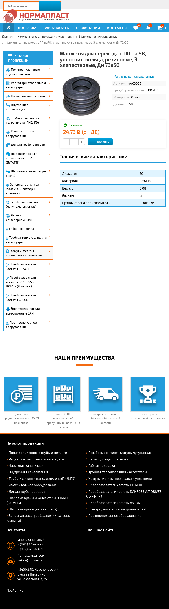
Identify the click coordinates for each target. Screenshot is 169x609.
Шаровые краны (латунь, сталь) (26, 173)
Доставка (27, 28)
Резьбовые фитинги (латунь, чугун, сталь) (22, 204)
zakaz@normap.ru (30, 560)
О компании (88, 28)
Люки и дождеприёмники (19, 217)
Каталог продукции (18, 58)
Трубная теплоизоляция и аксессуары (26, 240)
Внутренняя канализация (17, 107)
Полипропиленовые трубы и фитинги (23, 72)
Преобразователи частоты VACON (21, 297)
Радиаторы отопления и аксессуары (26, 85)
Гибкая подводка (20, 229)
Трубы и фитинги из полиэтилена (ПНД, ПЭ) (22, 120)
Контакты (117, 28)
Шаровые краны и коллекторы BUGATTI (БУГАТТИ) (21, 158)
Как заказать (56, 28)
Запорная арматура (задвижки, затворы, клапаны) (22, 188)
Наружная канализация (26, 96)
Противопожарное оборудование (21, 324)
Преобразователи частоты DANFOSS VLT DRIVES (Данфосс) (22, 282)
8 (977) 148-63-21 (30, 549)
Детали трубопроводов (25, 145)
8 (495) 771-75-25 (30, 544)
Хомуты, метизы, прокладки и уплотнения (24, 253)
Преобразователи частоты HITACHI (21, 266)
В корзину (99, 142)
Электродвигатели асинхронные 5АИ (23, 311)
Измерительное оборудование (20, 133)
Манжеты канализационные (134, 76)
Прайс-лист (15, 590)
